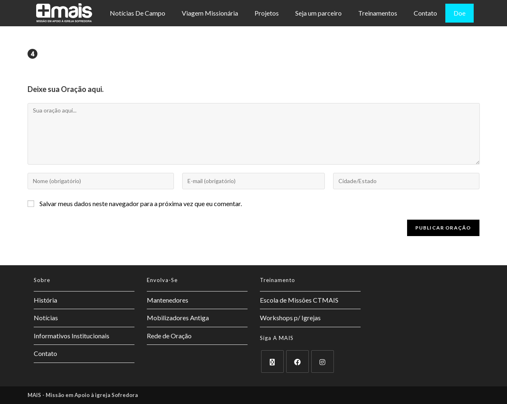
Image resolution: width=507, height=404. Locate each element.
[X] (272, 361)
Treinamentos (377, 13)
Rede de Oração (169, 336)
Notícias (46, 317)
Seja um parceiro (318, 13)
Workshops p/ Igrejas (290, 317)
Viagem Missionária (210, 13)
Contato (425, 13)
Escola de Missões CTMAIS (299, 300)
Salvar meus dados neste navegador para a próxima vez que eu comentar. (140, 203)
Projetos (267, 13)
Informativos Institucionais (71, 336)
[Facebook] (297, 361)
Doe (459, 13)
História (45, 300)
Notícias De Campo (137, 13)
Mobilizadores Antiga (178, 317)
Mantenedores (167, 300)
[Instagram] (322, 361)
